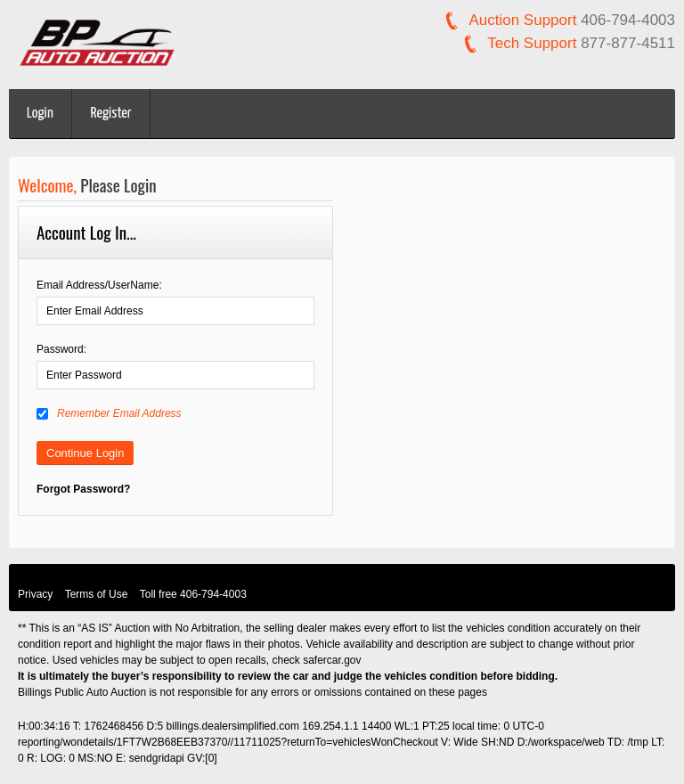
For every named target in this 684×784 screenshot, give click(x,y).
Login (40, 113)
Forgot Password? (83, 489)
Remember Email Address (109, 413)
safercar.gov (332, 660)
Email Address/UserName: (99, 285)
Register (111, 113)
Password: (61, 349)
